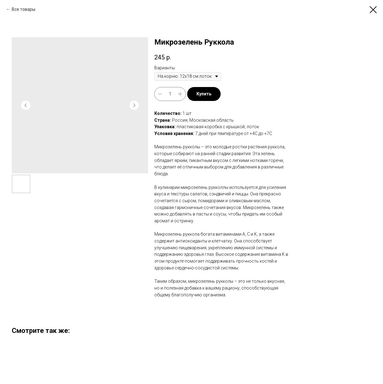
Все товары (23, 9)
